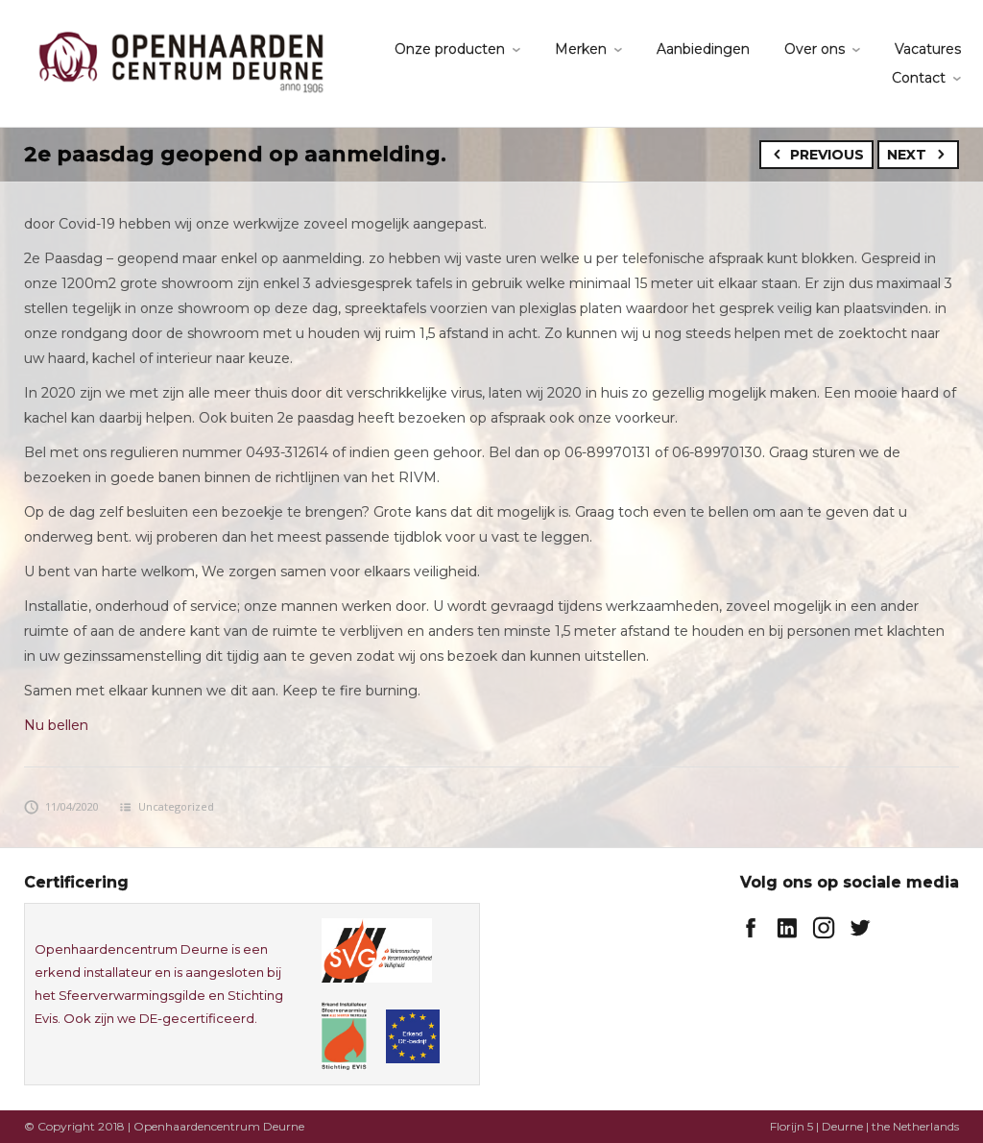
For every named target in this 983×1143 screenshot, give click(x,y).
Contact (919, 77)
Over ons (814, 49)
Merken (581, 49)
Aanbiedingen (703, 49)
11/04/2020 (61, 806)
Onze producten (450, 49)
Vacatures (928, 49)
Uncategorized (176, 806)
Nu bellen (56, 725)
